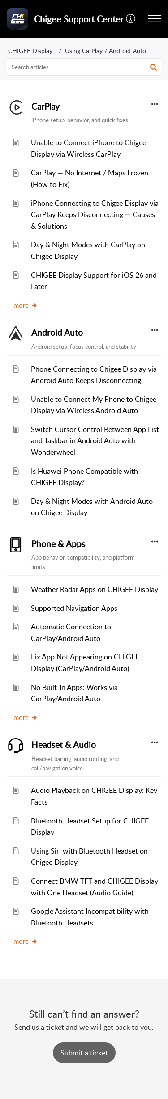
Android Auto (57, 332)
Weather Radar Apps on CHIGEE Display (94, 589)
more (25, 305)
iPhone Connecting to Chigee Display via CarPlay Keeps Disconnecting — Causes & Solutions (95, 214)
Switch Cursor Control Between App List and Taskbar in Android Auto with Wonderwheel (95, 440)
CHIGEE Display (30, 50)
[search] (84, 67)
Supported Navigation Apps (74, 608)
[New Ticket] (84, 1053)
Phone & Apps (58, 544)
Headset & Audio (63, 745)
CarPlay (45, 106)
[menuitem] (131, 19)
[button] (131, 19)
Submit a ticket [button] (84, 1053)
